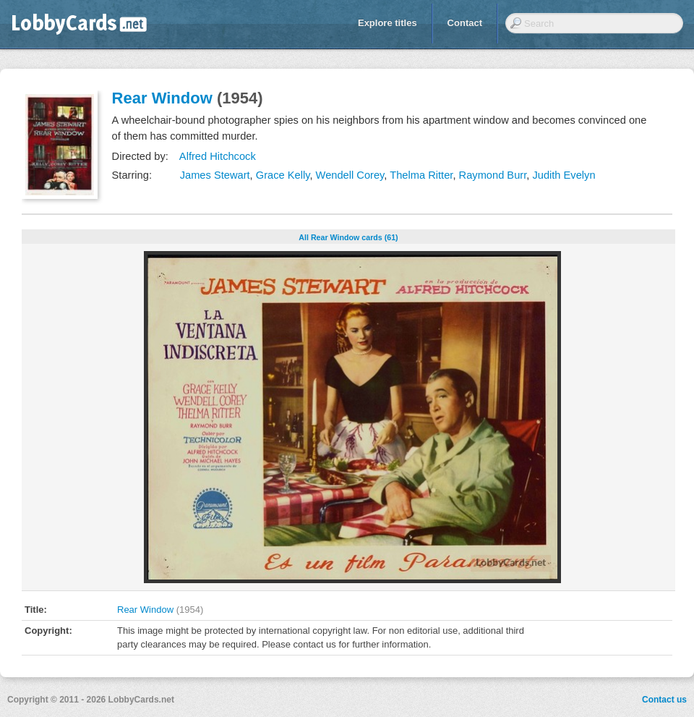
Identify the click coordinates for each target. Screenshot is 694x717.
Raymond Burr (493, 175)
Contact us (664, 700)
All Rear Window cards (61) (348, 237)
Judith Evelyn (563, 175)
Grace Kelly (283, 175)
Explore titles (387, 22)
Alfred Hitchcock (217, 156)
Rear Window (162, 98)
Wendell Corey (350, 175)
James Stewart (215, 175)
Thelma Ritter (421, 175)
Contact (464, 22)
